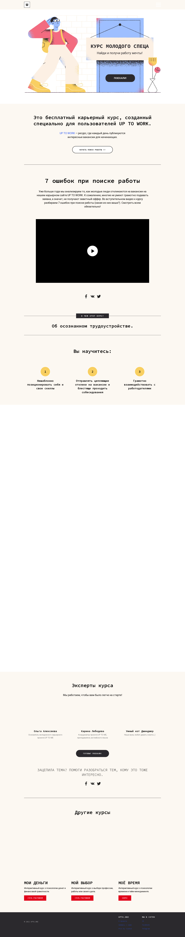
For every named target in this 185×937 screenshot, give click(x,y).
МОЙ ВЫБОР (81, 882)
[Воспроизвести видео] (92, 251)
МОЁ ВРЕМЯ (129, 882)
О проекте (122, 921)
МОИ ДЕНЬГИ (36, 882)
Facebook (146, 925)
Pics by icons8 (125, 929)
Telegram (146, 929)
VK (143, 921)
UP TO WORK (67, 133)
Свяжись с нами (125, 925)
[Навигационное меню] (158, 5)
